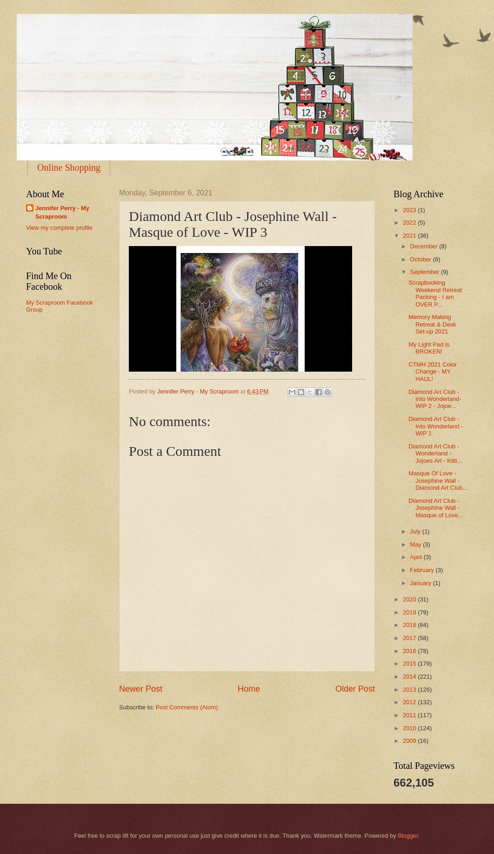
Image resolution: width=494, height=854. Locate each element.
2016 (410, 650)
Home (249, 689)
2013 (410, 689)
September (425, 271)
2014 (410, 676)
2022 (410, 222)
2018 (410, 624)
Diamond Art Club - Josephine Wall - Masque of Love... (435, 508)
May (416, 544)
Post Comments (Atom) (187, 707)
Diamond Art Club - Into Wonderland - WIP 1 (435, 426)
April (416, 557)
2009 (410, 740)
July (416, 531)
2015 (410, 663)
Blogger (408, 835)
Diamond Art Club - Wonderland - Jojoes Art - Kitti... (435, 453)
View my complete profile (59, 227)
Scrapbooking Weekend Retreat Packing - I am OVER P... (435, 293)
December (424, 246)
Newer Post (140, 689)
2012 (410, 702)
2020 (410, 599)
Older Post (355, 689)
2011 (410, 715)
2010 (410, 728)
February (422, 570)
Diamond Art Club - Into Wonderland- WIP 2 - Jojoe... (434, 399)
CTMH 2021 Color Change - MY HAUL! (432, 371)
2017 (410, 637)
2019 (410, 612)
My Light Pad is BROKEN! (428, 348)
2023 (410, 210)
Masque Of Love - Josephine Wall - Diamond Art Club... (437, 480)
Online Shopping (68, 167)
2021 (410, 235)
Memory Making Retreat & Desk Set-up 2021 (432, 324)
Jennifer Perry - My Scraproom (62, 212)
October (421, 259)
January (421, 583)
